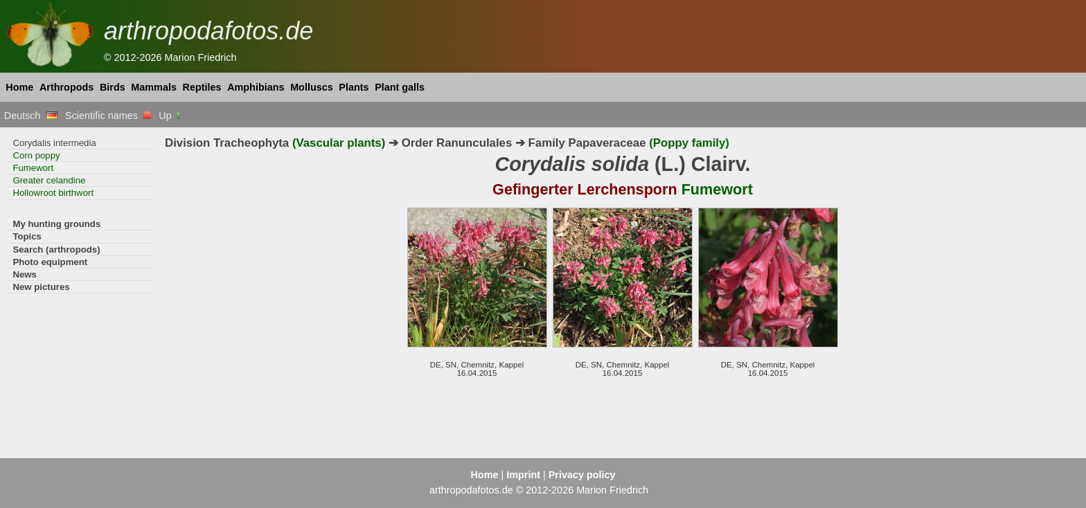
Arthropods (66, 87)
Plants (353, 87)
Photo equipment (49, 262)
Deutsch (30, 115)
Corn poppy (36, 155)
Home (19, 87)
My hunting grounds (56, 224)
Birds (112, 87)
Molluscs (311, 87)
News (24, 274)
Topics (27, 236)
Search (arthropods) (56, 249)
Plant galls (400, 87)
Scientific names (108, 115)
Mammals (154, 87)
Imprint (523, 474)
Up (170, 115)
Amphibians (255, 87)
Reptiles (202, 87)
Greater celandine (48, 180)
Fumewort (32, 168)
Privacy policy (582, 474)
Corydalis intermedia (54, 143)
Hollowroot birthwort (53, 193)
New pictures (40, 287)
